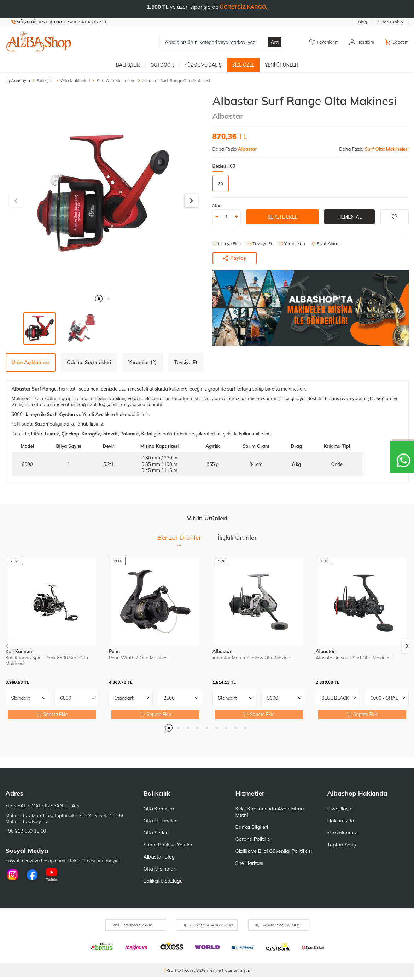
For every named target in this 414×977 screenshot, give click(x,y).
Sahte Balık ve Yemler (168, 845)
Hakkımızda (340, 820)
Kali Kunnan (19, 651)
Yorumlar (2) (142, 362)
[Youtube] (52, 875)
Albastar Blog (159, 857)
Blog (362, 21)
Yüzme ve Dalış (203, 65)
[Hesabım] (361, 42)
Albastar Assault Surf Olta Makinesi (353, 657)
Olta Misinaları (160, 869)
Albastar (227, 116)
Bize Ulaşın (340, 808)
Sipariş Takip (390, 21)
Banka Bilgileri (251, 827)
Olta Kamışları (160, 808)
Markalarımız (342, 832)
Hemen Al (349, 216)
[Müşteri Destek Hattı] (59, 22)
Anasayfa (18, 80)
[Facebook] (32, 875)
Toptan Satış (341, 845)
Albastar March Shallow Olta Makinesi (253, 657)
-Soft (170, 970)
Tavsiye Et (259, 243)
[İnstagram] (13, 875)
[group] (104, 192)
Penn (114, 651)
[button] (99, 298)
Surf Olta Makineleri (116, 80)
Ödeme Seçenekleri (89, 362)
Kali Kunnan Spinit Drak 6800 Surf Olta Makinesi (47, 660)
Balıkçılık (128, 65)
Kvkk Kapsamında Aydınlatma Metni (269, 811)
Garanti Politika (253, 839)
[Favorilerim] (324, 42)
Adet (217, 205)
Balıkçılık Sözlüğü (163, 881)
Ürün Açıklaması (30, 362)
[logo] (39, 42)
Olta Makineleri (75, 80)
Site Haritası (249, 863)
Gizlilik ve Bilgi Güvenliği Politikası (273, 851)
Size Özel (243, 65)
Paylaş (234, 258)
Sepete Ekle (282, 216)
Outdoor (162, 65)
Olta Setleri (156, 832)
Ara (274, 42)
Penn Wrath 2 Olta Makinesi (139, 657)
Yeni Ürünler (281, 65)
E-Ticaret (186, 970)
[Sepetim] (396, 42)
